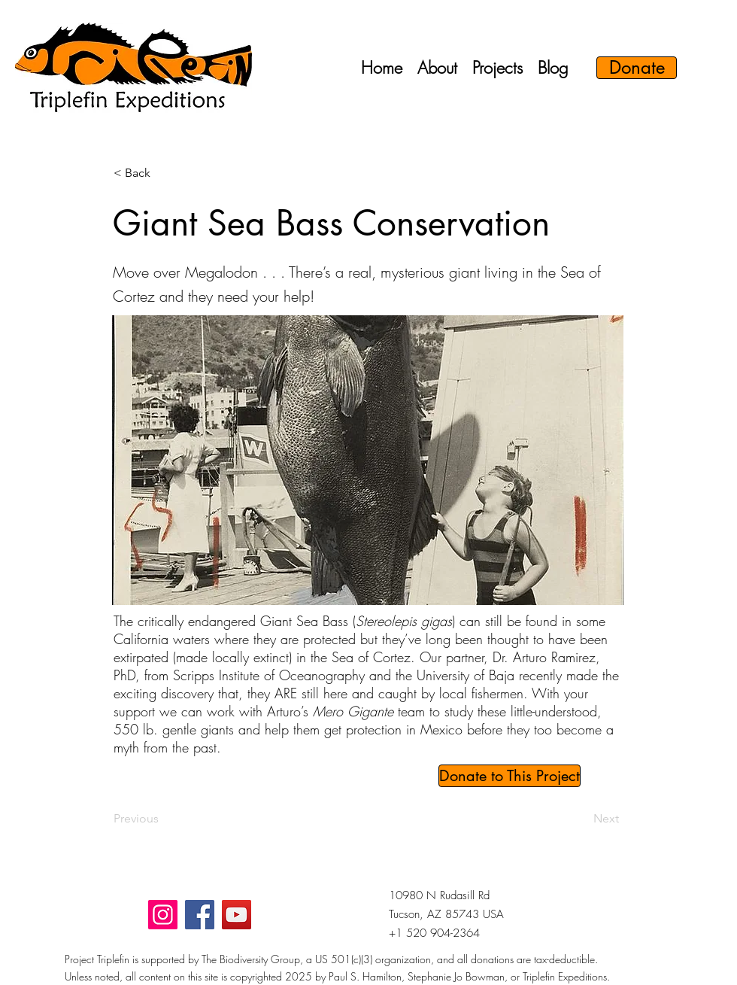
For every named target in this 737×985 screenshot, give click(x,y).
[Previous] (163, 819)
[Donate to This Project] (509, 776)
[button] (437, 68)
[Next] (581, 819)
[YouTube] (236, 914)
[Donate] (636, 67)
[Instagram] (162, 914)
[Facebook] (199, 914)
